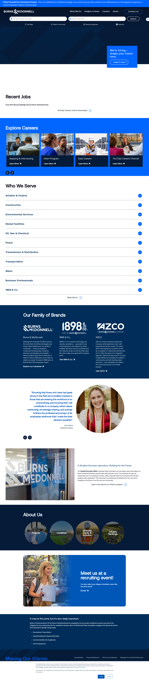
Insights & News (91, 11)
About (115, 11)
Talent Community (58, 24)
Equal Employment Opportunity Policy (46, 636)
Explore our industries (32, 366)
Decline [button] (109, 676)
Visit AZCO (100, 371)
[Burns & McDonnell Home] (19, 11)
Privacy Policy (82, 667)
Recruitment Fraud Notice (42, 632)
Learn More (14, 163)
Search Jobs (120, 62)
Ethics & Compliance (109, 657)
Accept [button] (101, 676)
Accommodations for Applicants (44, 640)
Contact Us (133, 11)
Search (133, 19)
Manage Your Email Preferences (131, 657)
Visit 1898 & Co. (66, 359)
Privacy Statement (92, 657)
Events (83, 590)
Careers (106, 11)
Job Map (29, 24)
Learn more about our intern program (109, 484)
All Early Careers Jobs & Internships (74, 110)
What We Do (75, 11)
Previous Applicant (90, 24)
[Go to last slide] (7, 173)
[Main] (107, 11)
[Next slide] (12, 173)
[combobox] (38, 19)
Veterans (120, 24)
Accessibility (78, 657)
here (34, 5)
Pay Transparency (39, 644)
